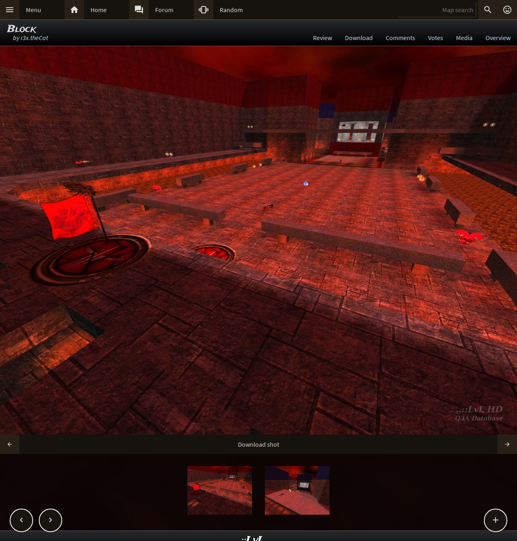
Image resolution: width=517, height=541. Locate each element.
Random (231, 10)
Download (359, 38)
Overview (498, 38)
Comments (400, 38)
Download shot (258, 444)
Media (464, 38)
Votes (435, 38)
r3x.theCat (34, 38)
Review (322, 38)
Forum (164, 10)
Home (98, 10)
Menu (33, 10)
